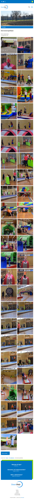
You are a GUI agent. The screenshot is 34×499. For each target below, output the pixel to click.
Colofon (17, 491)
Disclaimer (17, 492)
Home (4, 27)
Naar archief (5, 453)
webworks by (20, 497)
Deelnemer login (17, 493)
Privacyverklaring (17, 494)
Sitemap (17, 490)
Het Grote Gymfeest (19, 458)
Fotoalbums (11, 458)
